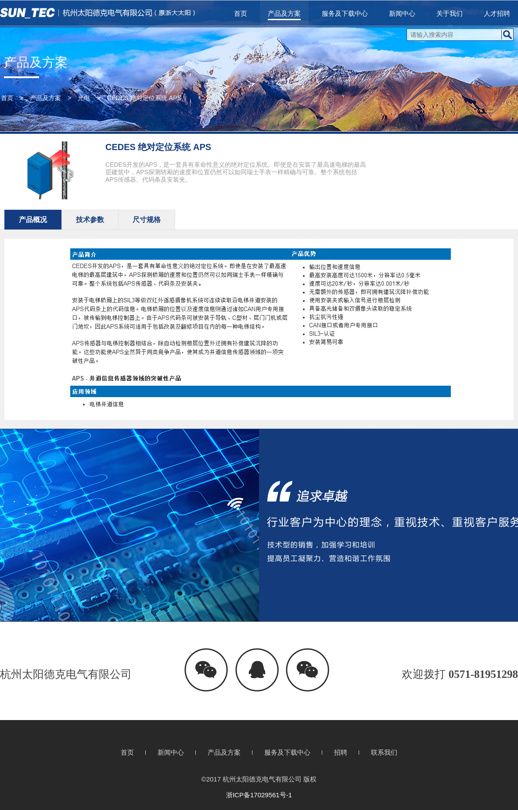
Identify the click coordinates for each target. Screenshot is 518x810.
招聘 (340, 752)
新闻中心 (402, 13)
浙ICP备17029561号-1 (259, 795)
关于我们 (449, 13)
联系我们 (384, 752)
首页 (240, 13)
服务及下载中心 (345, 13)
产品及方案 (284, 13)
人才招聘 (497, 13)
